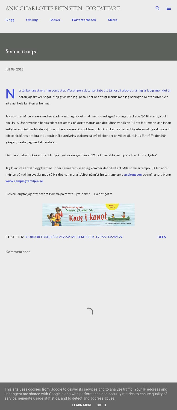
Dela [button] (162, 237)
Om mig (32, 20)
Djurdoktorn (37, 237)
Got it (101, 405)
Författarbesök (84, 20)
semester (85, 237)
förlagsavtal (63, 237)
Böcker (55, 20)
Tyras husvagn (108, 237)
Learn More (82, 405)
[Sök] (157, 8)
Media (113, 20)
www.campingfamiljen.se (24, 181)
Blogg (10, 20)
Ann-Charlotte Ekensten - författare (63, 8)
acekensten (133, 174)
